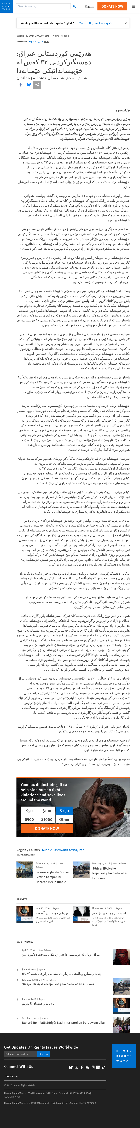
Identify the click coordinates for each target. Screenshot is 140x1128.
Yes (81, 23)
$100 (46, 811)
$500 (29, 819)
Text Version (11, 1076)
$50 (29, 811)
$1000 (46, 819)
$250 (64, 811)
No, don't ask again (100, 23)
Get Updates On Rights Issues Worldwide (41, 1047)
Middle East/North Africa (59, 849)
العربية (40, 41)
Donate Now (112, 6)
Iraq (81, 849)
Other (64, 819)
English (32, 41)
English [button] (89, 6)
